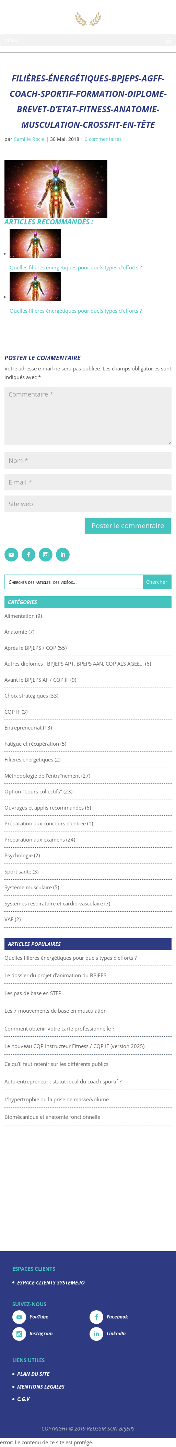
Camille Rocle (29, 139)
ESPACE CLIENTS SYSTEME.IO (51, 1282)
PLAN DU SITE (33, 1373)
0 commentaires (103, 139)
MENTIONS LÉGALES (40, 1386)
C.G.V (23, 1398)
